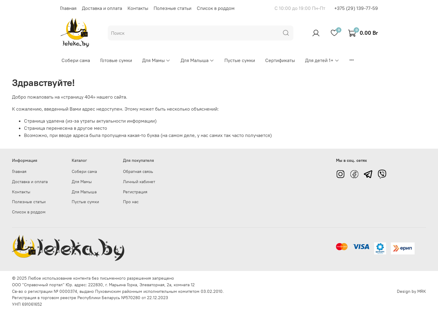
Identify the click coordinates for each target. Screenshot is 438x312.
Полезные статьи (172, 8)
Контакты (138, 8)
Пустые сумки (239, 60)
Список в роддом (216, 8)
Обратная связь (138, 171)
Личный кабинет (139, 181)
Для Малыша (197, 60)
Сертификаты (280, 60)
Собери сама (76, 60)
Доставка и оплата (102, 8)
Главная (68, 8)
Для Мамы (156, 60)
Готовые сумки (116, 60)
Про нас (131, 201)
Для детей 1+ (322, 60)
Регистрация (135, 192)
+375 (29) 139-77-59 (356, 8)
